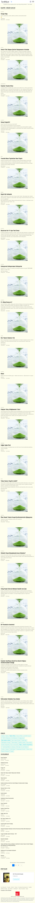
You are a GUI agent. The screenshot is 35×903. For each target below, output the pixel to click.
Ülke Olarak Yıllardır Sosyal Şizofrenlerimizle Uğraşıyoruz (16, 517)
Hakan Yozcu (3, 58)
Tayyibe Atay (3, 18)
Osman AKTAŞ (3, 344)
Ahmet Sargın (3, 825)
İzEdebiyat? (15, 888)
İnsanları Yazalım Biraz (7, 86)
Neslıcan (2, 855)
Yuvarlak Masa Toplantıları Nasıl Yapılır (11, 158)
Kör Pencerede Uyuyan (18, 874)
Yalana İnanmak (4, 778)
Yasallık (30, 887)
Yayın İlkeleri (10, 888)
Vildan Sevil (2, 706)
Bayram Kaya (3, 559)
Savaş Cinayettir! (5, 122)
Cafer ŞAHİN (3, 594)
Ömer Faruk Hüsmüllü (4, 271)
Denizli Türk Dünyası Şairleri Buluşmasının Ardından (15, 49)
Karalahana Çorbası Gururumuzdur (7, 798)
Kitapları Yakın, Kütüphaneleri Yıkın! (10, 409)
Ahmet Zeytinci (3, 94)
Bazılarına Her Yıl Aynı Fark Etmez (10, 230)
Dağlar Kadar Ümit (6, 445)
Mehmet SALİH (3, 764)
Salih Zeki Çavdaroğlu (4, 520)
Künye (27, 888)
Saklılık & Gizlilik (4, 888)
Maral (2, 374)
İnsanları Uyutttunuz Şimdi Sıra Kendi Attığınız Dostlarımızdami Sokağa (13, 661)
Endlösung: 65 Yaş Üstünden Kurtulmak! (8, 850)
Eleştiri (3, 8)
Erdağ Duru (2, 830)
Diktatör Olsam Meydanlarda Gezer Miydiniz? (13, 553)
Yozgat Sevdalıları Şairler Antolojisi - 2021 (9, 833)
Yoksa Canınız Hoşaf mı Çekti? (9, 481)
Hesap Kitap (4, 14)
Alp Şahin (2, 377)
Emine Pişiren (3, 489)
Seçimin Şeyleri (4, 793)
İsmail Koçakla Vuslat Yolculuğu (7, 823)
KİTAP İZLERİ (4, 869)
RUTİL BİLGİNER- (3, 671)
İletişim (16, 887)
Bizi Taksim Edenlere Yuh (8, 338)
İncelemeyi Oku (16, 879)
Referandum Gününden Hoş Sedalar (10, 699)
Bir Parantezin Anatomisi (7, 624)
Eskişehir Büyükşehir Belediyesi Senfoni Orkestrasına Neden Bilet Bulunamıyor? (16, 828)
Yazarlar (8, 887)
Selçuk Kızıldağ (3, 759)
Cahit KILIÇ (2, 131)
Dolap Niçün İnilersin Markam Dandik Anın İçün (13, 589)
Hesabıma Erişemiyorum (23, 887)
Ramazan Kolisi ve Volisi (5, 788)
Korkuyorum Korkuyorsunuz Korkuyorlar (11, 266)
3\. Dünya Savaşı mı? (6, 302)
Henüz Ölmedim (4, 757)
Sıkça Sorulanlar (22, 888)
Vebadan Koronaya (4, 762)
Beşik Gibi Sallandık (6, 194)
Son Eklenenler (4, 887)
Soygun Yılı (3, 767)
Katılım (12, 887)
